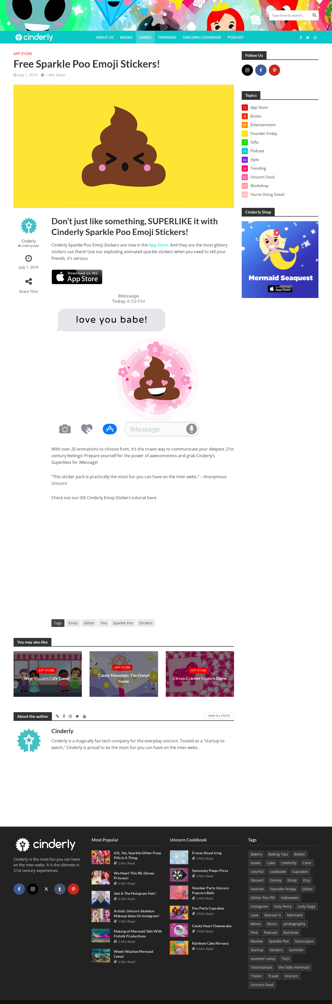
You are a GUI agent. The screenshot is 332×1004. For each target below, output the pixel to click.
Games (145, 37)
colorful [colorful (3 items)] (257, 870)
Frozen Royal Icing (207, 852)
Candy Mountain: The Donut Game (123, 678)
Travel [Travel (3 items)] (273, 975)
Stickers (145, 623)
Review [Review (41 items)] (257, 940)
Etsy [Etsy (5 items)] (306, 879)
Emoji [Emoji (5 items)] (292, 879)
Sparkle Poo (123, 623)
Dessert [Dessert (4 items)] (257, 879)
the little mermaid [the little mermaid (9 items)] (294, 966)
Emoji (73, 623)
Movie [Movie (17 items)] (256, 922)
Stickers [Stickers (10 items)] (276, 948)
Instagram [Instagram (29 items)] (259, 905)
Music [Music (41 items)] (272, 922)
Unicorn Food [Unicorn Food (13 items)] (262, 983)
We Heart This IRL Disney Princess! (134, 874)
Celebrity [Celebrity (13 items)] (288, 861)
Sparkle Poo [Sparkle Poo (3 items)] (279, 940)
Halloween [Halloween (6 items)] (290, 896)
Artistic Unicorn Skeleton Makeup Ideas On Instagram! (136, 912)
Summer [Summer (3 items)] (296, 948)
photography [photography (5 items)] (294, 922)
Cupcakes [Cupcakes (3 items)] (300, 870)
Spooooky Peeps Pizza (210, 869)
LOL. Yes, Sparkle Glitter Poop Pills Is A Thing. (137, 854)
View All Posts (219, 716)
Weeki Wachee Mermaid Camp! (133, 952)
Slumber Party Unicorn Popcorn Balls (210, 889)
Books (126, 37)
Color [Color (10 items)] (307, 861)
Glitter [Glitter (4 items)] (307, 887)
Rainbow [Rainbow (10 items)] (290, 931)
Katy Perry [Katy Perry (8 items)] (283, 905)
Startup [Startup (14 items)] (257, 948)
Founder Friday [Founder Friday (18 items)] (283, 887)
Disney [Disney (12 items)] (275, 879)
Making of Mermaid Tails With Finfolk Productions (138, 932)
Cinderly (28, 241)
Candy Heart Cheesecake (211, 925)
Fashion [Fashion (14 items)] (257, 887)
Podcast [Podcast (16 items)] (270, 931)
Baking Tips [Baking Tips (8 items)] (278, 853)
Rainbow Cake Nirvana (210, 942)
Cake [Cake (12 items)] (271, 861)
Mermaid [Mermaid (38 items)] (295, 914)
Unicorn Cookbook (202, 37)
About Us (105, 37)
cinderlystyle (30, 245)
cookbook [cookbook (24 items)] (278, 870)
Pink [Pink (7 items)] (254, 931)
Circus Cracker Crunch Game (200, 678)
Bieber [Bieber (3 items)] (299, 853)
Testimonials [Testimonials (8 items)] (261, 966)
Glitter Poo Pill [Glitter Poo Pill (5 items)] (263, 896)
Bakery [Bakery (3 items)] (256, 853)
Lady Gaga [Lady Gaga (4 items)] (306, 905)
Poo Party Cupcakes (208, 907)
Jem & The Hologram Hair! (135, 892)
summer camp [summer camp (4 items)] (263, 957)
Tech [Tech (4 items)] (286, 957)
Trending (167, 37)
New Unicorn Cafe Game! (47, 678)
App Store (23, 53)
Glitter (89, 623)
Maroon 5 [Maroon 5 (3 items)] (272, 914)
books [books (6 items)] (256, 861)
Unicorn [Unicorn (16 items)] (291, 975)
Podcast (236, 37)
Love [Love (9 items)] (254, 914)
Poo (104, 623)
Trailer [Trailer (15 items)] (256, 975)
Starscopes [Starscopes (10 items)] (304, 940)
